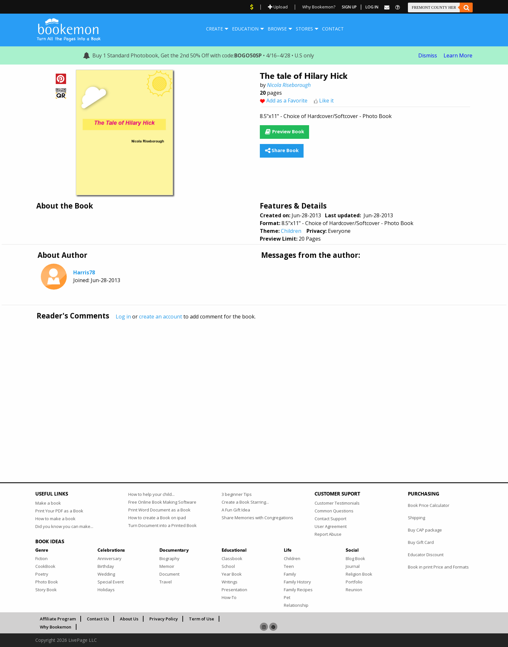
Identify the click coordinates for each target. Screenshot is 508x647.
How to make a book (55, 518)
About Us (129, 619)
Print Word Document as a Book (159, 510)
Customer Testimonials (337, 503)
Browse (277, 29)
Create (214, 29)
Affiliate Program (58, 619)
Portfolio (354, 582)
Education (245, 29)
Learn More (458, 55)
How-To (229, 597)
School (228, 566)
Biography (169, 558)
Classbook (232, 558)
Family (290, 574)
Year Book (232, 574)
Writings (229, 582)
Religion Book (359, 574)
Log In (371, 7)
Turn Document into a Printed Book (162, 525)
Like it (326, 100)
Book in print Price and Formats (438, 567)
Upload (278, 7)
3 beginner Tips (237, 494)
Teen (289, 566)
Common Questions (334, 511)
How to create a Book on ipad (157, 518)
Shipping (416, 518)
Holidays (106, 590)
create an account (160, 316)
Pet (287, 597)
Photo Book (46, 582)
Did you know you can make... (64, 526)
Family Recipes (298, 590)
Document (169, 574)
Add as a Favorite (286, 100)
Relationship (296, 605)
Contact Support (330, 518)
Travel (165, 582)
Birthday (106, 566)
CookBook (45, 566)
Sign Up (349, 7)
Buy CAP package (425, 530)
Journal (353, 566)
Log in (123, 316)
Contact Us (98, 619)
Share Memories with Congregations (257, 518)
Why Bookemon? (318, 7)
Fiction (41, 558)
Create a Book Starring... (245, 502)
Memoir (166, 566)
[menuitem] (214, 29)
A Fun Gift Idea (236, 510)
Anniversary (109, 558)
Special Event (111, 582)
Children (291, 230)
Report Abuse (328, 534)
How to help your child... (151, 494)
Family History (297, 582)
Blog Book (355, 558)
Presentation (234, 590)
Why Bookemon (55, 627)
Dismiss (427, 55)
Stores (304, 29)
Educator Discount (426, 554)
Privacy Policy (163, 619)
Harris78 (84, 272)
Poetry (41, 574)
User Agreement (331, 526)
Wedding (106, 574)
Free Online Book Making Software (162, 502)
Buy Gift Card (421, 542)
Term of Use (201, 619)
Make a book (48, 503)
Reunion (354, 590)
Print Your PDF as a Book (59, 511)
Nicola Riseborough (289, 85)
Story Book (46, 590)
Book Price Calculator (428, 505)
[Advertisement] (229, 387)
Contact (333, 29)
